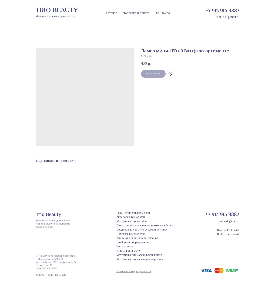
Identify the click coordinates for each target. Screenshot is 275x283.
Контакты (163, 13)
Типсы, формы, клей (128, 251)
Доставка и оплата (136, 13)
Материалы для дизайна (131, 221)
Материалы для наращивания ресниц (139, 259)
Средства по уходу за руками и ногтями (141, 230)
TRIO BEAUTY (57, 10)
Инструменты (124, 247)
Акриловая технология (130, 217)
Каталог (111, 13)
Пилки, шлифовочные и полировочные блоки (144, 225)
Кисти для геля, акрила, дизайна (137, 238)
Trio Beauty (48, 215)
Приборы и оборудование (132, 242)
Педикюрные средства (130, 234)
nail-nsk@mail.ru (228, 17)
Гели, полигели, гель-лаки (133, 213)
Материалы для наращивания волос (139, 255)
